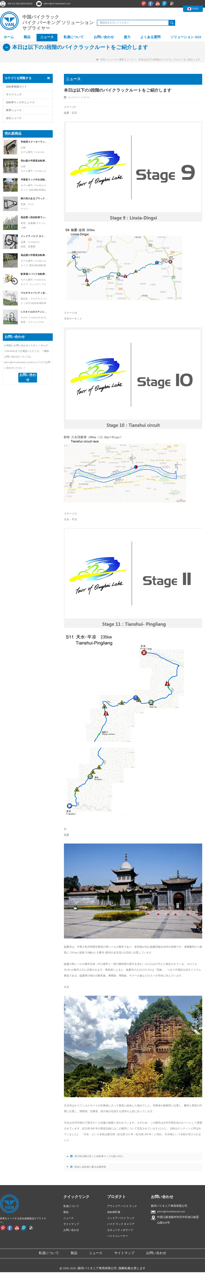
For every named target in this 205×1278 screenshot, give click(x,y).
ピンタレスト (144, 3)
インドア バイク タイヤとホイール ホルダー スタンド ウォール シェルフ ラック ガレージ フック (34, 236)
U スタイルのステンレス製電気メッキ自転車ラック (34, 312)
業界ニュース (126, 60)
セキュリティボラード (120, 1230)
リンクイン (165, 3)
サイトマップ (71, 1224)
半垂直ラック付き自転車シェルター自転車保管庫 (34, 180)
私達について (74, 37)
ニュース (47, 37)
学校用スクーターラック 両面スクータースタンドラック (34, 142)
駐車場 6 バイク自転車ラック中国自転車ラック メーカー (34, 274)
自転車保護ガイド (16, 86)
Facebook (151, 3)
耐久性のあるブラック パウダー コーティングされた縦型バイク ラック (34, 198)
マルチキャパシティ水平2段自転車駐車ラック (34, 293)
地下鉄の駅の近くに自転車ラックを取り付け (99, 1156)
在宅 (100, 60)
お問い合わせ (104, 37)
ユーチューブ (158, 3)
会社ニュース (14, 118)
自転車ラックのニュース (20, 102)
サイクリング (14, 94)
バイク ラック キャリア (120, 1224)
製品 (27, 37)
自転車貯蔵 (113, 1212)
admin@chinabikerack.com (57, 3)
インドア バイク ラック (120, 1218)
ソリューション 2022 (185, 37)
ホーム (9, 37)
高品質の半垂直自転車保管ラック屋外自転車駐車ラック (34, 255)
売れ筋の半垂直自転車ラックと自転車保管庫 (34, 161)
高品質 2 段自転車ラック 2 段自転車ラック (34, 217)
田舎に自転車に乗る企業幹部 (90, 1167)
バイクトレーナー (117, 1236)
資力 (127, 37)
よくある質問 (150, 37)
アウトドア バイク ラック (122, 1206)
